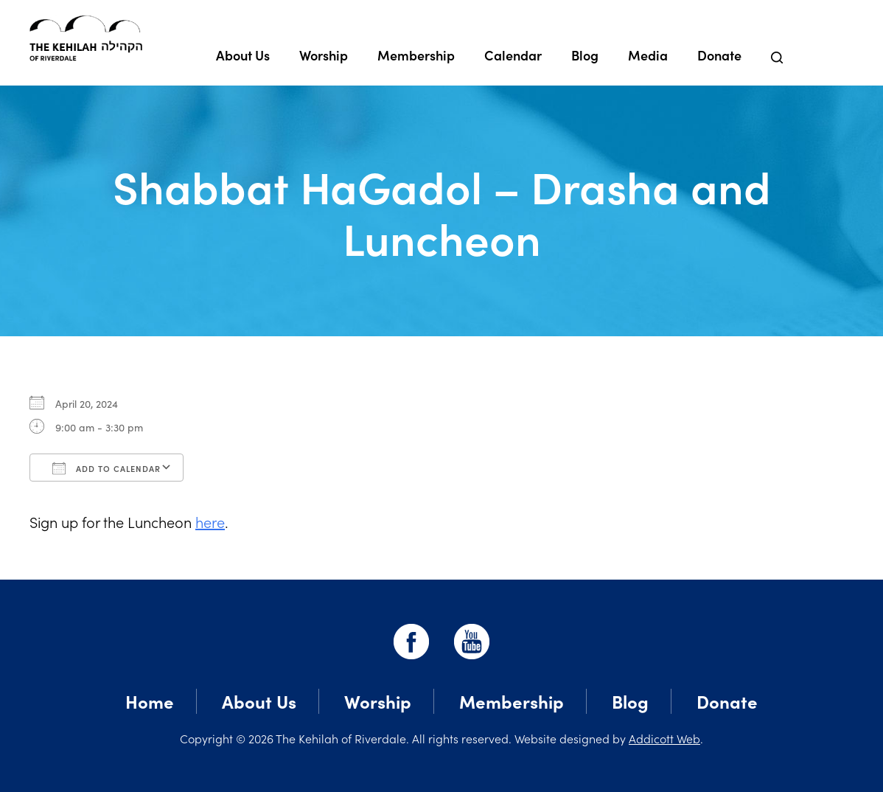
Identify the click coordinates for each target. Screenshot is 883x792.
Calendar (513, 55)
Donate (719, 55)
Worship (323, 55)
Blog (584, 55)
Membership (416, 55)
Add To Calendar (106, 468)
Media (648, 55)
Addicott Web (664, 738)
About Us (243, 55)
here (210, 521)
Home (149, 701)
